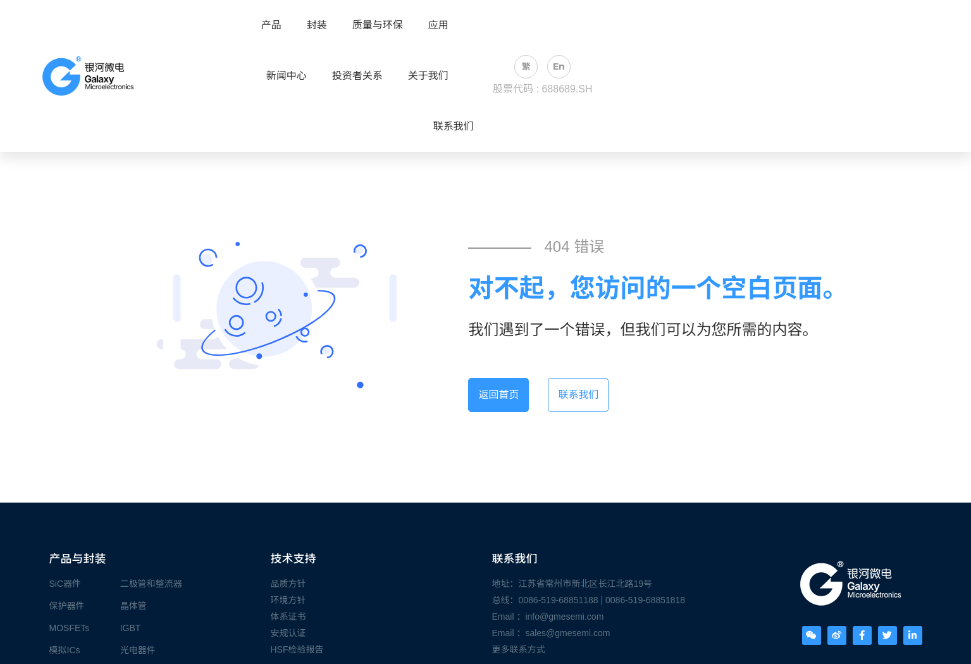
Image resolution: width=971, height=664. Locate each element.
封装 (317, 25)
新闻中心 (286, 76)
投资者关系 (357, 76)
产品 (271, 25)
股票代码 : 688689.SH (542, 89)
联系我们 (453, 126)
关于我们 (428, 76)
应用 (438, 25)
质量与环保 (377, 25)
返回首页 (498, 394)
